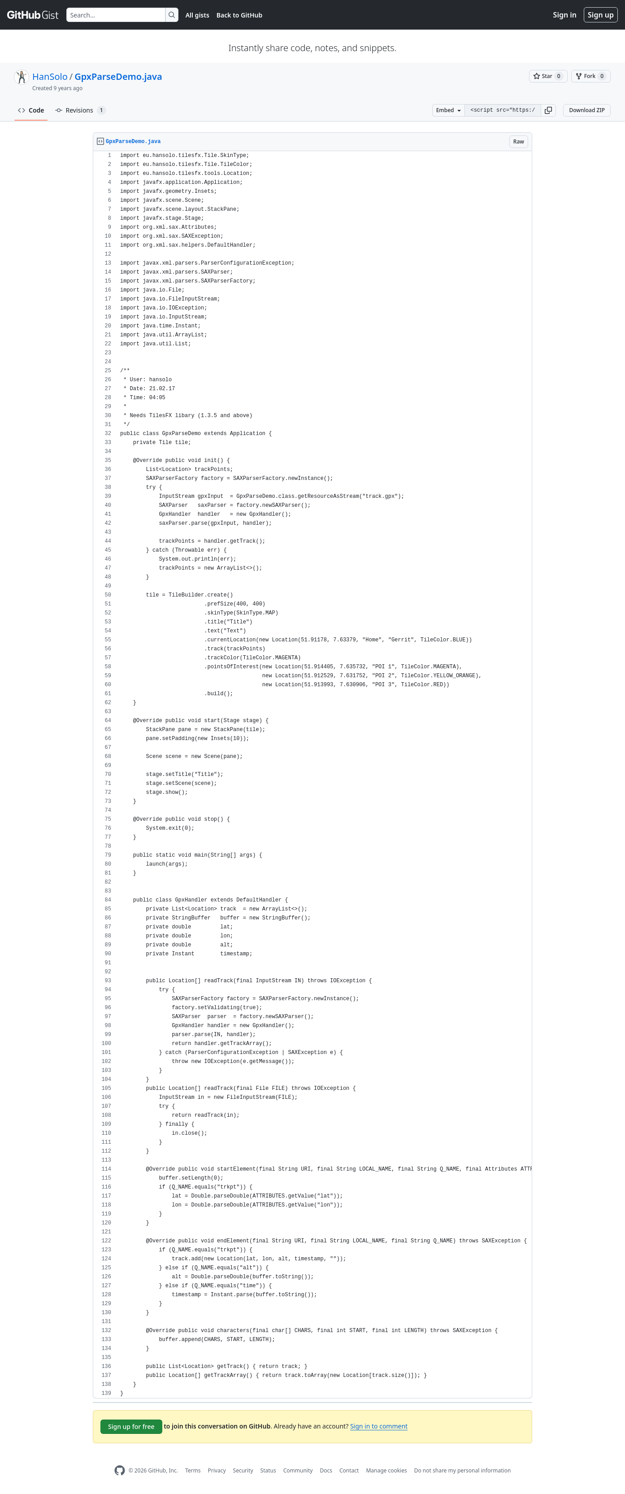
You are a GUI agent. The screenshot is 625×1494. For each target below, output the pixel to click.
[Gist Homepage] (33, 14)
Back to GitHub (239, 15)
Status (268, 1470)
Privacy (217, 1470)
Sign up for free (131, 1426)
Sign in (565, 15)
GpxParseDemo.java (118, 76)
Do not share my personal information (462, 1470)
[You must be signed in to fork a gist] (591, 76)
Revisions (80, 110)
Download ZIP (587, 110)
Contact (349, 1470)
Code (31, 110)
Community (298, 1470)
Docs (326, 1470)
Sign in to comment (379, 1426)
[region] (312, 774)
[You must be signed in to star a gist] (548, 76)
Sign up (601, 15)
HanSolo (50, 76)
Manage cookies (386, 1470)
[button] (548, 110)
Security (243, 1470)
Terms (193, 1470)
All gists (197, 15)
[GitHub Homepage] (119, 1470)
